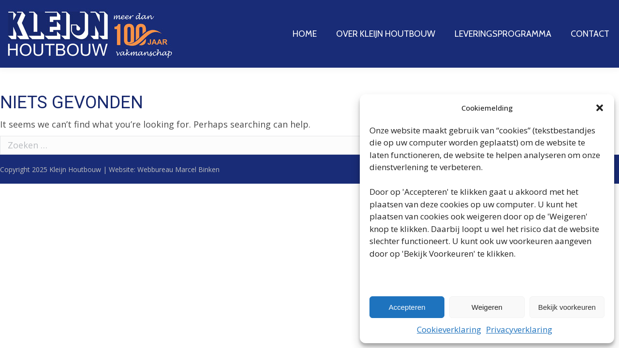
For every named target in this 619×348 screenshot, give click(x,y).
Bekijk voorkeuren (567, 307)
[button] (599, 108)
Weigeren (487, 307)
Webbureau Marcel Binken (178, 169)
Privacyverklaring (519, 329)
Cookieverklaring (449, 329)
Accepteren (407, 307)
